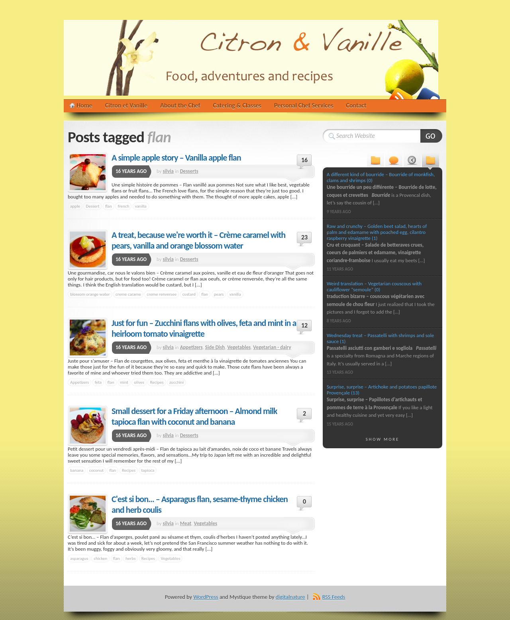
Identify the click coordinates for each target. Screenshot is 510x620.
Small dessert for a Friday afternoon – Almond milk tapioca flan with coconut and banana (194, 416)
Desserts (189, 171)
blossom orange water (90, 294)
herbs (130, 558)
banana (76, 470)
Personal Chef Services (303, 105)
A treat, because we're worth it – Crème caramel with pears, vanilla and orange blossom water (198, 240)
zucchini (176, 382)
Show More (383, 439)
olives (139, 382)
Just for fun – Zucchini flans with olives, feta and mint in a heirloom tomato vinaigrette (204, 328)
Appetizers (191, 347)
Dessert (92, 206)
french (123, 206)
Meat (186, 523)
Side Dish (215, 347)
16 (304, 160)
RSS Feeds (333, 596)
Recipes (156, 382)
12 (304, 325)
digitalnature (290, 596)
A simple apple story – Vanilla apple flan (176, 157)
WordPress (205, 596)
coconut (96, 470)
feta (98, 382)
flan (108, 206)
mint (124, 382)
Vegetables (239, 347)
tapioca (148, 470)
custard (189, 294)
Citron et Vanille (126, 105)
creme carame (128, 294)
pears (219, 294)
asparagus (79, 558)
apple (75, 206)
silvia (168, 171)
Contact (356, 105)
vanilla (141, 206)
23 (304, 237)
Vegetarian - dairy (272, 347)
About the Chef (180, 105)
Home (84, 105)
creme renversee (162, 294)
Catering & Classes (237, 105)
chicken (100, 558)
